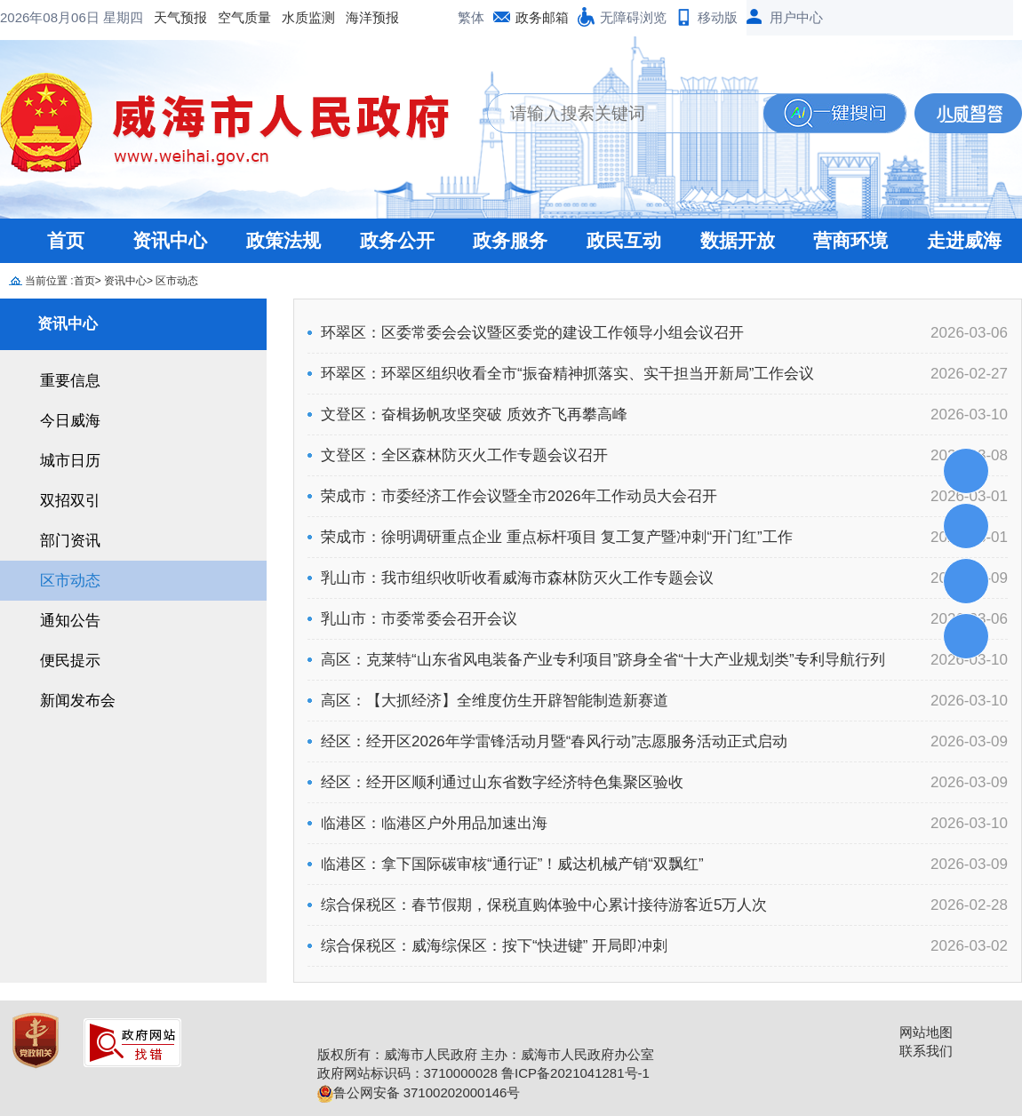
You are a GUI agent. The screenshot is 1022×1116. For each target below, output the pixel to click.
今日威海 (70, 420)
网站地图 (926, 1032)
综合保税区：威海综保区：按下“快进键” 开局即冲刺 (494, 945)
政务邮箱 (542, 17)
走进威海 (964, 240)
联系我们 (926, 1050)
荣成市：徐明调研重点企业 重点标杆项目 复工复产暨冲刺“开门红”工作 (557, 537)
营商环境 (850, 240)
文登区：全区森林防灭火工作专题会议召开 (464, 455)
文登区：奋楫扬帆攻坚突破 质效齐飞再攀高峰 (474, 414)
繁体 (471, 17)
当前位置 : (49, 281)
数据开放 (737, 240)
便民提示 (70, 660)
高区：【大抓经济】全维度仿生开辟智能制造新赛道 (494, 700)
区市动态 (177, 281)
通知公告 (70, 620)
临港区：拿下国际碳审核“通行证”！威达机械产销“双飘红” (512, 864)
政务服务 (510, 240)
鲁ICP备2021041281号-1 (575, 1072)
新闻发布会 (78, 700)
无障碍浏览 (633, 17)
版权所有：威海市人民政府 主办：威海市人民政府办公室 (485, 1054)
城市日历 (70, 460)
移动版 (718, 17)
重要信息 (70, 380)
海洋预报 (229, 17)
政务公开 (397, 240)
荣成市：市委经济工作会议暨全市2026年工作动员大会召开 (519, 496)
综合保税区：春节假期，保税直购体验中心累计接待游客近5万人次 (544, 905)
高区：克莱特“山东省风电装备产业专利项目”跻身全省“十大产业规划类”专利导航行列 (603, 659)
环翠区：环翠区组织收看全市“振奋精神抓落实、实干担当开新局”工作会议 (567, 373)
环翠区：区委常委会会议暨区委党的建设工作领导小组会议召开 (532, 332)
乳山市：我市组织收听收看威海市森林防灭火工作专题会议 (517, 578)
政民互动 (624, 240)
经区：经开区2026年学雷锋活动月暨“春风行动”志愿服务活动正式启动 (554, 741)
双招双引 (70, 500)
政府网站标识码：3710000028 (407, 1072)
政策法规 (283, 240)
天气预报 (37, 17)
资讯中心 (169, 240)
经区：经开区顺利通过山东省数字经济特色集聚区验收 (502, 782)
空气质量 (101, 17)
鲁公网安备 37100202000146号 (419, 1092)
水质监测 (165, 17)
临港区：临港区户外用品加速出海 (434, 823)
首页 (65, 240)
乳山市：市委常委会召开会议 (419, 618)
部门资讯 (70, 540)
